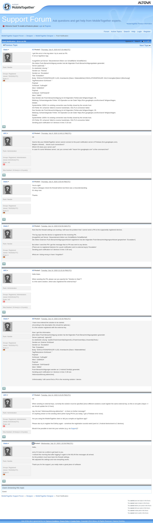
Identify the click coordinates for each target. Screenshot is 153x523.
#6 (33, 319)
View (136, 41)
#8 (33, 443)
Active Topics (116, 31)
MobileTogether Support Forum (12, 36)
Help (133, 31)
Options (128, 41)
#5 (33, 270)
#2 (33, 133)
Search (127, 31)
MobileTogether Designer (45, 36)
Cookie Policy (75, 521)
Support (74, 428)
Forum (106, 31)
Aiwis (5, 50)
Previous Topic (11, 45)
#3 (33, 182)
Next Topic (144, 45)
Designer (29, 36)
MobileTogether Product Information (139, 24)
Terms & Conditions (52, 521)
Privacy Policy (64, 521)
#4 (33, 226)
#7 (33, 395)
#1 (33, 50)
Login (41, 26)
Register (48, 26)
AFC (5, 133)
